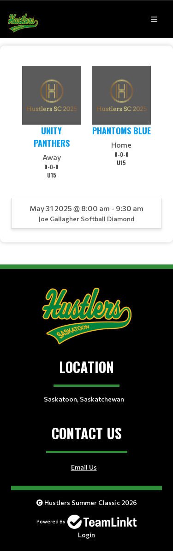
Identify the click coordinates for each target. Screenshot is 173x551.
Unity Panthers (52, 137)
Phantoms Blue (121, 131)
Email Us (84, 467)
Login (86, 535)
